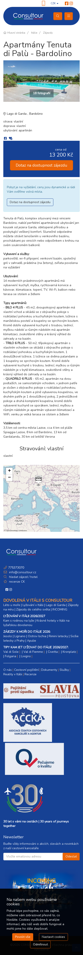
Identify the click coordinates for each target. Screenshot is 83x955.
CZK (54, 3)
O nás (7, 670)
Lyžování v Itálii (33, 605)
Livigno (26, 656)
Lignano (19, 636)
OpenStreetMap (12, 531)
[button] (38, 480)
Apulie (31, 641)
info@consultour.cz (22, 572)
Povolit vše (22, 937)
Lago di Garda (17, 114)
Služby (64, 670)
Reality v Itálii (12, 674)
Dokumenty (49, 670)
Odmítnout (40, 944)
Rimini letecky (58, 636)
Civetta (53, 652)
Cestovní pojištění (26, 670)
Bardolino (36, 114)
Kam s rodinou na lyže (18, 620)
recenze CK (17, 582)
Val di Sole (11, 652)
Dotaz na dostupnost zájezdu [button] (41, 165)
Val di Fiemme (33, 652)
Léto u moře (11, 605)
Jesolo (7, 636)
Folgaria (10, 656)
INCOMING (59, 609)
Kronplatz (69, 652)
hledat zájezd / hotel (23, 577)
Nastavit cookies (53, 937)
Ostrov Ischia (37, 636)
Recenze (31, 674)
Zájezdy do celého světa (33, 609)
